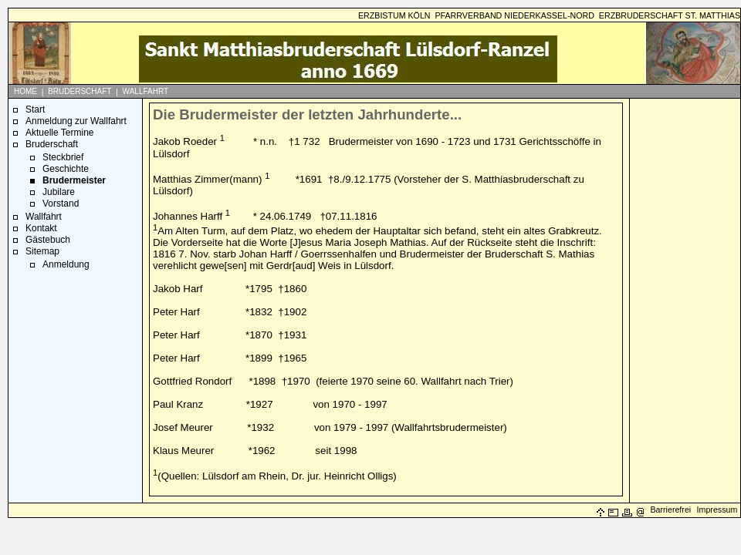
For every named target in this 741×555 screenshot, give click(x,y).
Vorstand (60, 203)
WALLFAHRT (145, 91)
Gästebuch (47, 239)
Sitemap (42, 251)
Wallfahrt (43, 216)
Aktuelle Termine (59, 132)
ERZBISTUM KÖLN (394, 15)
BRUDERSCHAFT (79, 91)
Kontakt (41, 228)
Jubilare (58, 192)
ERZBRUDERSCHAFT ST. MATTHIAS (669, 15)
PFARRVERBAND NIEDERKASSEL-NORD (514, 15)
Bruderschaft (51, 144)
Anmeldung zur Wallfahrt (76, 121)
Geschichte (65, 168)
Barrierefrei (670, 509)
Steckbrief (62, 157)
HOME (25, 91)
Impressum (717, 509)
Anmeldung (66, 264)
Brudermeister (74, 180)
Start (35, 109)
